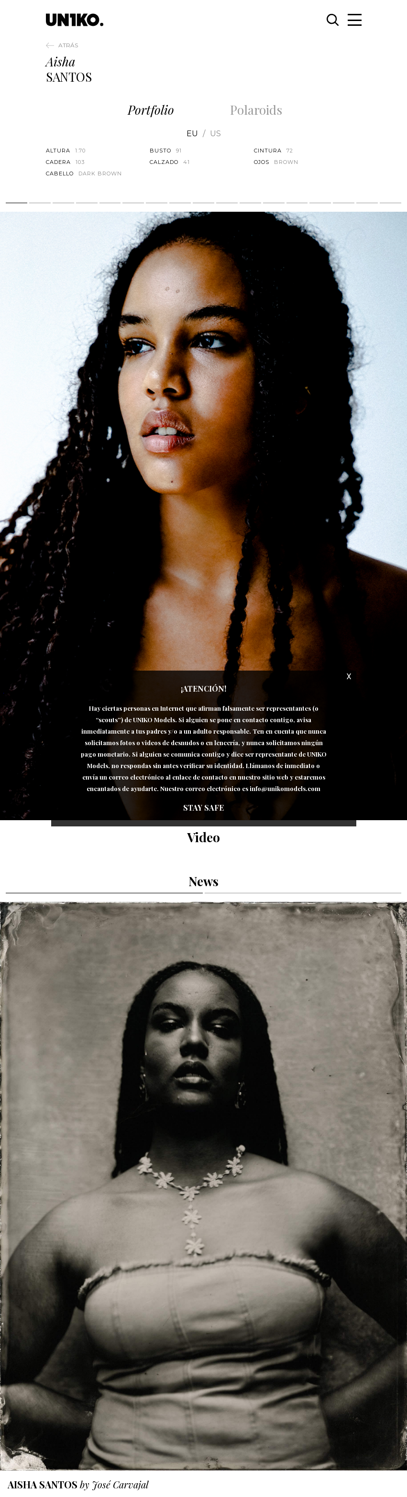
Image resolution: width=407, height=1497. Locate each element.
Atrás (68, 45)
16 (367, 203)
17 (390, 203)
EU (192, 133)
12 (274, 203)
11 (250, 203)
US (215, 133)
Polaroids (256, 109)
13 (297, 203)
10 (227, 203)
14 (320, 203)
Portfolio (151, 109)
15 (343, 203)
